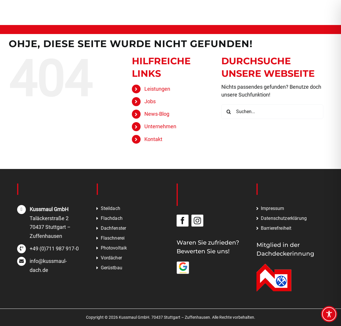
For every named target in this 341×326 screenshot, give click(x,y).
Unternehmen (160, 126)
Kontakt (153, 139)
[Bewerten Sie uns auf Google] (183, 264)
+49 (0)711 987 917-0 (54, 248)
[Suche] (228, 111)
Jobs (150, 101)
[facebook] (183, 221)
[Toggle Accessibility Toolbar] (329, 314)
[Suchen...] (272, 111)
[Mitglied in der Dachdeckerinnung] (273, 266)
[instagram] (197, 221)
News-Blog (156, 114)
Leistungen (157, 89)
